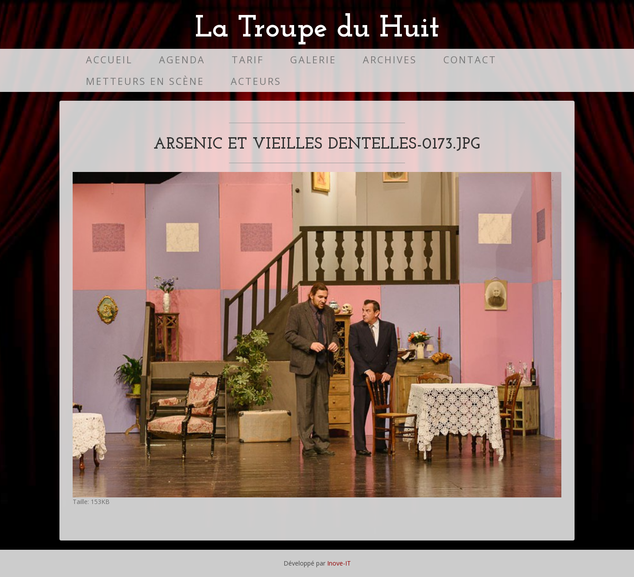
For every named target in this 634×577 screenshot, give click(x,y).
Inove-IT (339, 563)
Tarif (248, 59)
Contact (470, 59)
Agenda (182, 59)
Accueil (109, 59)
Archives (390, 59)
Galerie (313, 59)
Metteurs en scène (145, 81)
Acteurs (256, 81)
